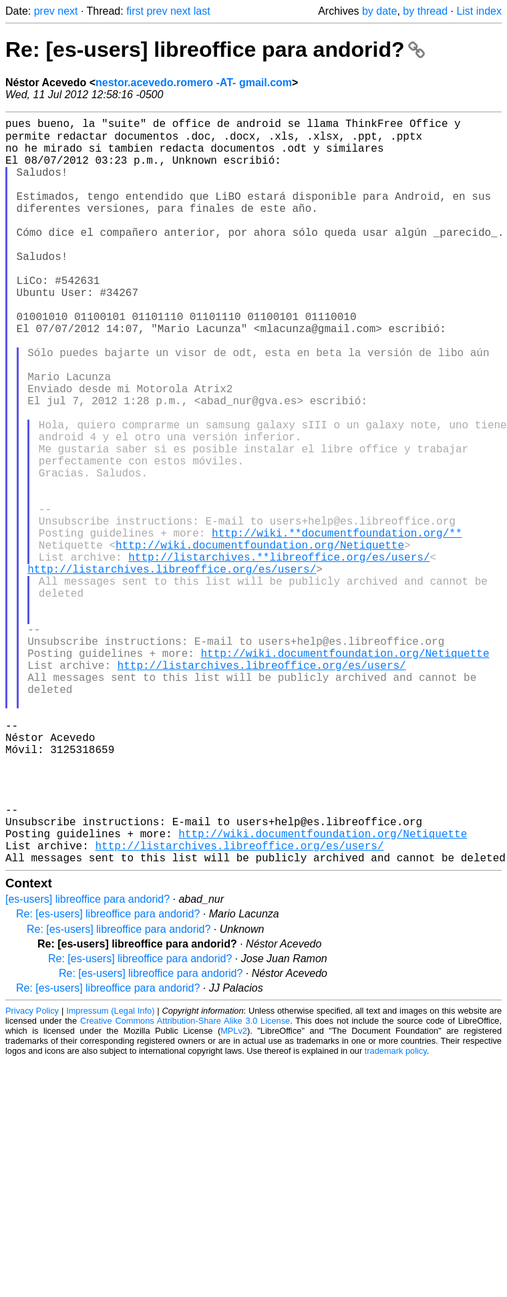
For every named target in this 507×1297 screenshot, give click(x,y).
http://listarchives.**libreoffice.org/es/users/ (279, 654)
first (135, 11)
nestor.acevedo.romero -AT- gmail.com (194, 82)
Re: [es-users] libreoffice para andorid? (215, 49)
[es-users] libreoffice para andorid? (87, 1063)
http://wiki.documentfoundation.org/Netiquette (260, 639)
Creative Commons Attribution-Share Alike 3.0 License (185, 1185)
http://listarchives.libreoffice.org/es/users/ (171, 669)
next (67, 11)
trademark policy (396, 1215)
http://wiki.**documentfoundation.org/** (337, 624)
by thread (425, 11)
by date (379, 11)
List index (479, 11)
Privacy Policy (32, 1175)
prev (44, 11)
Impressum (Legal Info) (110, 1175)
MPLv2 (233, 1195)
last (202, 11)
